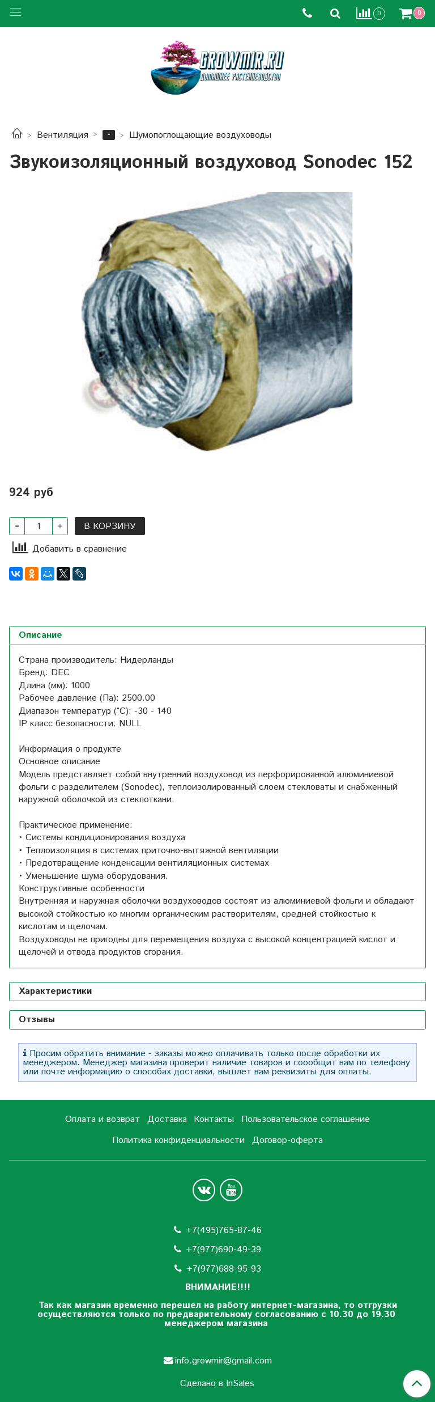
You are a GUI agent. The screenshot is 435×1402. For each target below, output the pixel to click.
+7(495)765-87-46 (224, 1230)
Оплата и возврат (102, 1119)
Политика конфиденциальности (178, 1140)
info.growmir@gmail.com (223, 1360)
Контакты (214, 1119)
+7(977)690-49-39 (223, 1249)
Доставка (167, 1119)
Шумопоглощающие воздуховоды (200, 135)
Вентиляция (62, 135)
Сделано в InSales (217, 1383)
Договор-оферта (287, 1140)
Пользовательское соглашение (305, 1119)
